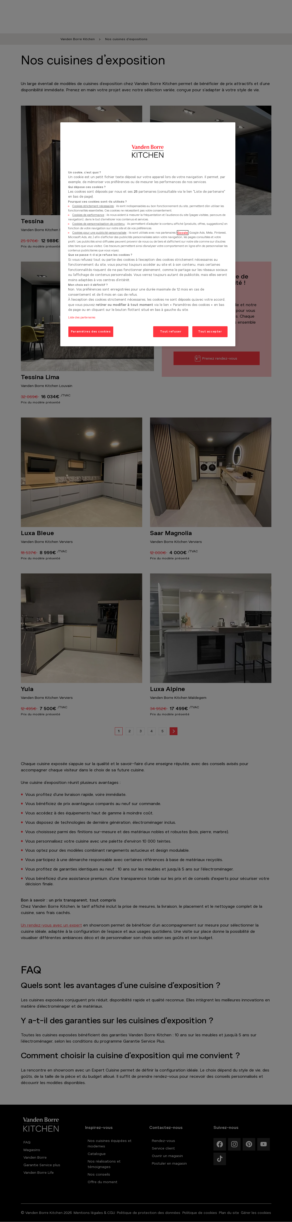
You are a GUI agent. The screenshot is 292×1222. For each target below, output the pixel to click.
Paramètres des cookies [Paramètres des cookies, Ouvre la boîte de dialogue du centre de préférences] (91, 331)
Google (182, 232)
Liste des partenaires (81, 317)
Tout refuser (170, 331)
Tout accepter (210, 331)
